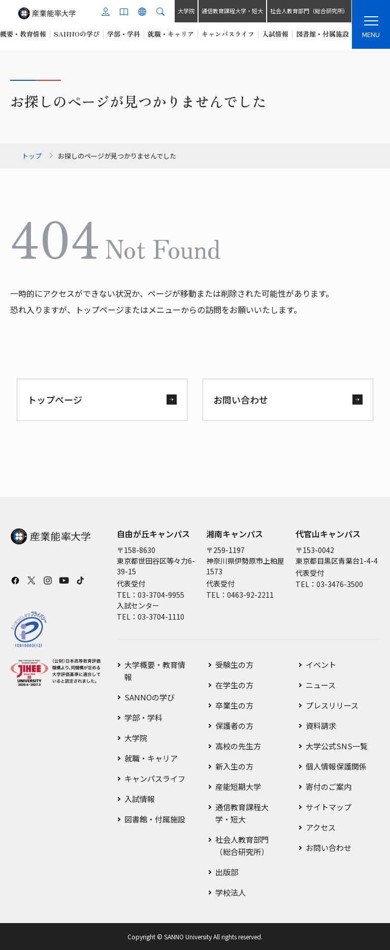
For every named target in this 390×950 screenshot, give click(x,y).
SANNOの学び (149, 697)
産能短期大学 (238, 786)
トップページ (54, 399)
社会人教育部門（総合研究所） (309, 11)
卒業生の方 (234, 705)
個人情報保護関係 (336, 766)
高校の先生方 (238, 746)
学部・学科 (143, 717)
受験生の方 (234, 664)
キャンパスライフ (154, 778)
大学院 (185, 11)
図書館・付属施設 (154, 819)
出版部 (226, 872)
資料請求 (321, 725)
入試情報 (139, 798)
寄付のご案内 (328, 786)
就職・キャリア (151, 758)
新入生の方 (234, 766)
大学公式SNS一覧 (337, 746)
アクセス (321, 827)
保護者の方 (234, 725)
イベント (321, 664)
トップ (32, 156)
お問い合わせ (240, 399)
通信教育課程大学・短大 (232, 11)
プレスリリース (332, 705)
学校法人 (230, 892)
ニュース (321, 685)
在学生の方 (234, 685)
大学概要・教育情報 (154, 670)
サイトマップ (328, 807)
